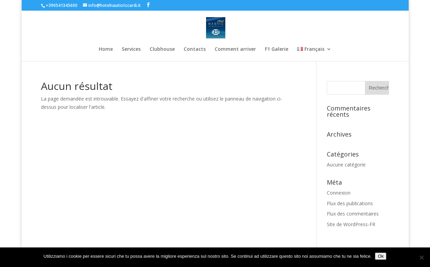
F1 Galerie (276, 49)
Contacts (195, 49)
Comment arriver (235, 49)
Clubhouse (162, 49)
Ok (381, 256)
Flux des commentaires (353, 213)
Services (131, 49)
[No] (421, 257)
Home (106, 49)
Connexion (339, 192)
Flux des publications (350, 203)
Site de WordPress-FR (351, 224)
